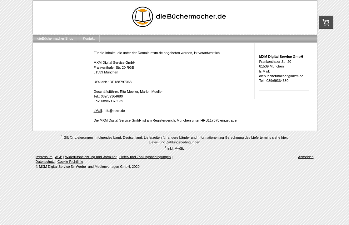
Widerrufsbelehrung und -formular (91, 157)
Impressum (44, 157)
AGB (58, 157)
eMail (98, 110)
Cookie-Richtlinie (70, 161)
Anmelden (306, 157)
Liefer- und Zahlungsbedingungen (174, 142)
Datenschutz (45, 161)
